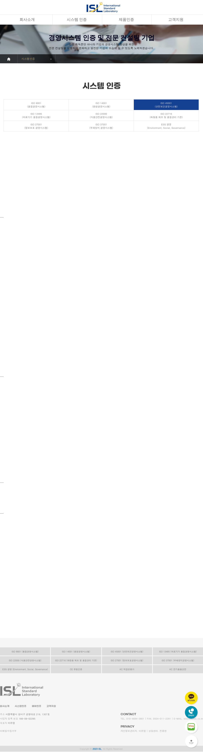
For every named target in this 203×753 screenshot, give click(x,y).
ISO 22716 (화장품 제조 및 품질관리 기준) (76, 660)
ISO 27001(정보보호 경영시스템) (36, 126)
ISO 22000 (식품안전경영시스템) (25, 660)
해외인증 (36, 706)
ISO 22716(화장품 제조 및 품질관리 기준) (166, 115)
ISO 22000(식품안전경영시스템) (101, 115)
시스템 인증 (77, 19)
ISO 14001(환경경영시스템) (101, 104)
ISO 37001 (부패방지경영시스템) (178, 660)
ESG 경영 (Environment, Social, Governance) (25, 669)
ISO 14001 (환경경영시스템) (76, 651)
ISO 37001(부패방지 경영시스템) (101, 126)
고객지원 (175, 19)
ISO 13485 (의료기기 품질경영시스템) (178, 651)
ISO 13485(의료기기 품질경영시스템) (36, 115)
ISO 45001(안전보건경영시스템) (166, 104)
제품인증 (126, 19)
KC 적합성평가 (127, 669)
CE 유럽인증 (76, 669)
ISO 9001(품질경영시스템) (36, 104)
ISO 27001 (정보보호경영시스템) (127, 660)
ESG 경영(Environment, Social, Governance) (166, 126)
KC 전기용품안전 (177, 669)
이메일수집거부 (8, 731)
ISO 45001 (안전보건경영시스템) (127, 651)
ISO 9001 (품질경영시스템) (25, 651)
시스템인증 (20, 706)
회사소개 (27, 19)
